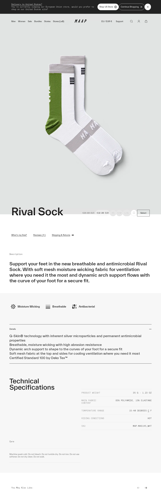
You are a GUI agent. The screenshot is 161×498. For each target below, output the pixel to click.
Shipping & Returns (63, 235)
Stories (47, 21)
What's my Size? (19, 235)
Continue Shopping (132, 7)
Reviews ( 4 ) (39, 235)
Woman (21, 21)
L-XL (127, 213)
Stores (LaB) (58, 21)
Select (143, 213)
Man (13, 21)
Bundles (38, 21)
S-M (119, 213)
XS (113, 213)
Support (119, 21)
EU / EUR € (106, 21)
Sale (30, 21)
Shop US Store (108, 7)
